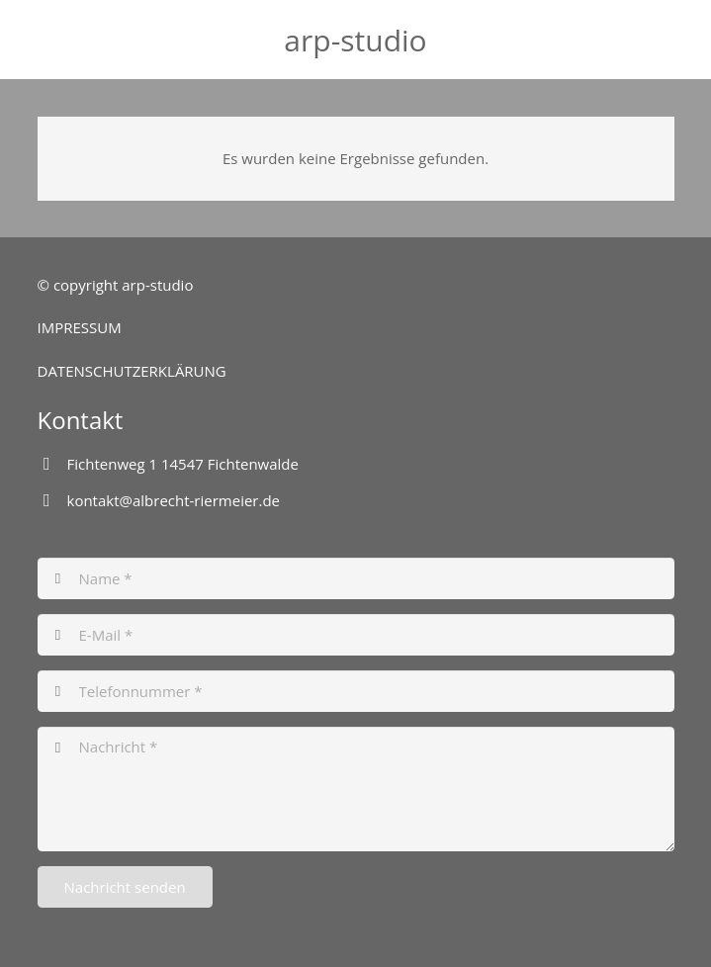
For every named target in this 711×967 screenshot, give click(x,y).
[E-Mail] (356, 635)
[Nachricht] (356, 789)
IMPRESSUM (80, 327)
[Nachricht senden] (125, 887)
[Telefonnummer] (356, 691)
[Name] (356, 578)
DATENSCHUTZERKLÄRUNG (132, 371)
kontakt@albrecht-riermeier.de (174, 500)
